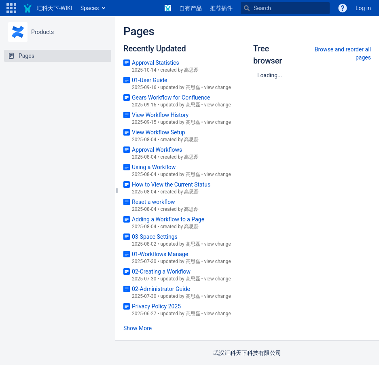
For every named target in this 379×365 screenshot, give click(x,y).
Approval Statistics (155, 62)
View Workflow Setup (158, 132)
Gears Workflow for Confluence (171, 97)
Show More (137, 328)
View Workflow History (160, 115)
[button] (11, 8)
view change (217, 87)
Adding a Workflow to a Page (168, 219)
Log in (363, 8)
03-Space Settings (155, 236)
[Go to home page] (47, 8)
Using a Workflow (154, 167)
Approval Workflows (157, 149)
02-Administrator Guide (161, 289)
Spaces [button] (89, 8)
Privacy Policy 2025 (156, 306)
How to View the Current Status (171, 184)
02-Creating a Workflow (161, 271)
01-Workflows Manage (160, 254)
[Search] (285, 8)
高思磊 (191, 70)
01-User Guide (149, 80)
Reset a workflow (153, 202)
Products (42, 32)
